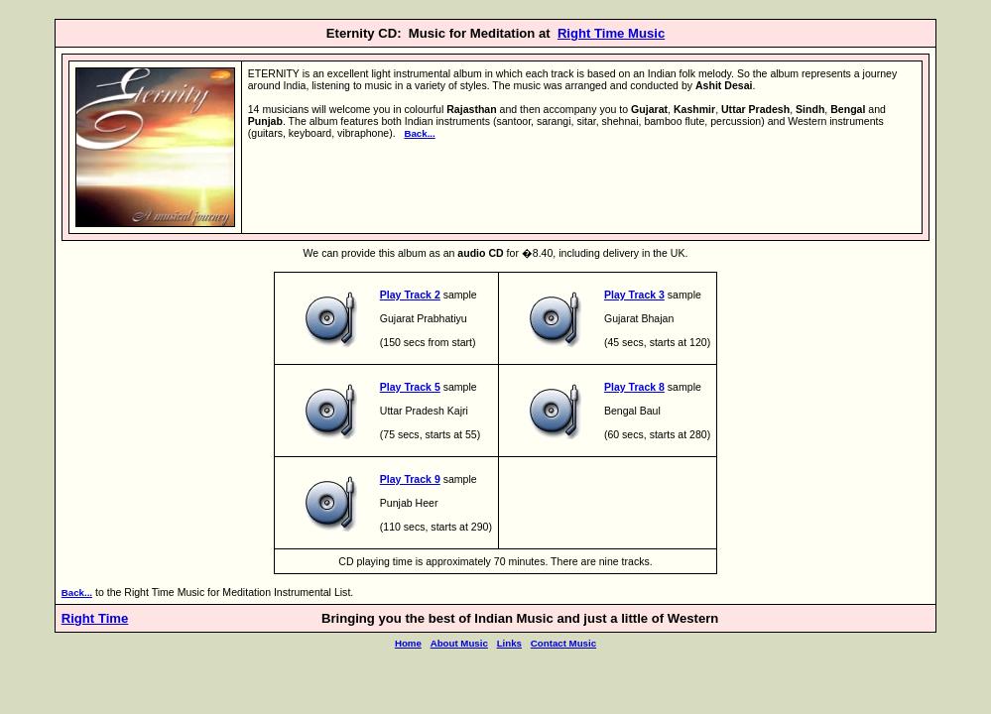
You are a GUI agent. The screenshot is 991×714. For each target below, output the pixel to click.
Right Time (95, 618)
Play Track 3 (634, 294)
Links (509, 643)
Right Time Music (611, 33)
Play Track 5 (410, 387)
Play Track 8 (634, 387)
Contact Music (563, 643)
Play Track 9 (410, 479)
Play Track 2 (410, 294)
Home (408, 643)
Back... (419, 133)
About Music (459, 643)
